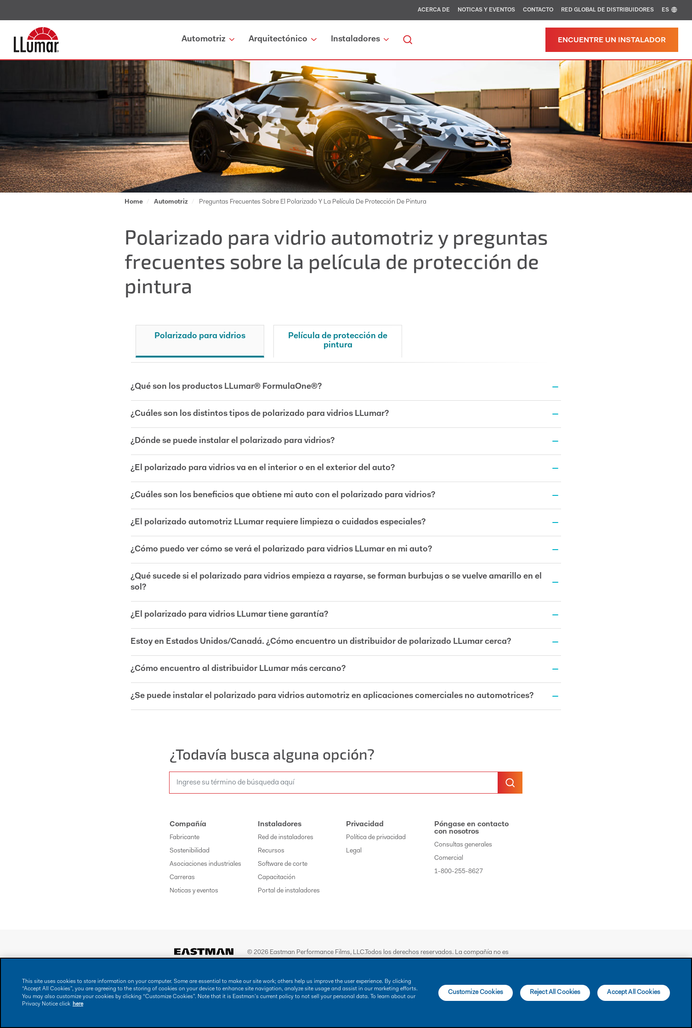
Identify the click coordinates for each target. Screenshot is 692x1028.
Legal (354, 851)
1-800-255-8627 (458, 872)
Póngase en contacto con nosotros (471, 828)
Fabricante (184, 838)
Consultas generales (463, 845)
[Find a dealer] (611, 40)
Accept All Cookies (633, 992)
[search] (407, 40)
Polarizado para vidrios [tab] (199, 336)
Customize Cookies (475, 992)
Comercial (448, 858)
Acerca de (434, 10)
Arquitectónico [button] (282, 39)
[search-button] (510, 783)
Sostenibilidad (190, 851)
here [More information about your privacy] (78, 1004)
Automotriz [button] (208, 39)
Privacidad (365, 824)
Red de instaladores (285, 838)
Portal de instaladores (289, 891)
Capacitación (276, 878)
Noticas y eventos (486, 10)
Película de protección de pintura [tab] (337, 341)
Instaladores (279, 824)
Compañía (188, 824)
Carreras (182, 878)
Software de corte (282, 864)
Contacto (538, 10)
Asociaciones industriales (205, 864)
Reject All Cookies (555, 992)
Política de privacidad (376, 838)
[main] (346, 993)
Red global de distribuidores (607, 10)
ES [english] (670, 10)
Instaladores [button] (360, 39)
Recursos (271, 851)
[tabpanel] (346, 545)
